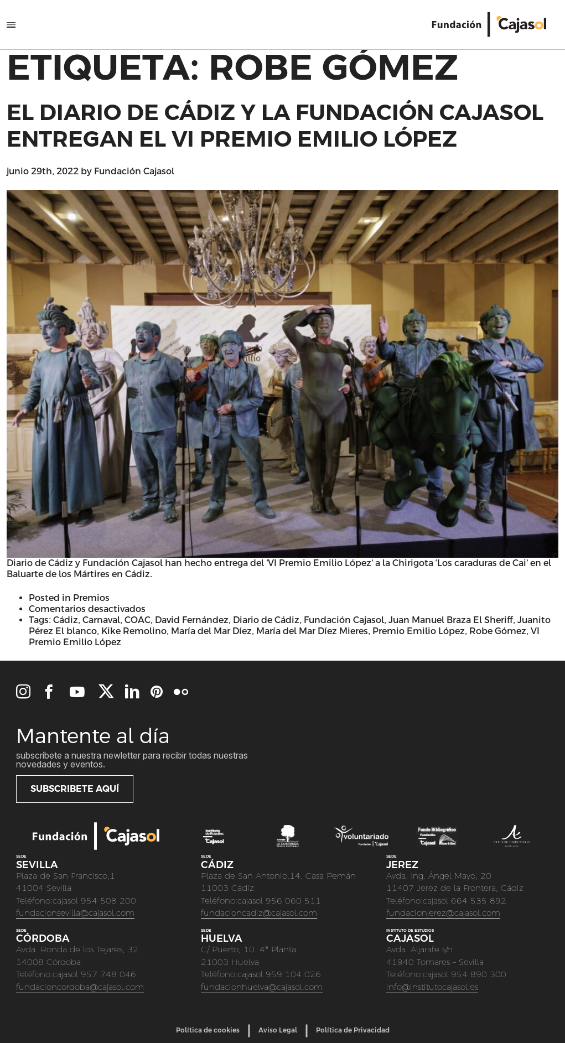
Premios (91, 598)
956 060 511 (293, 900)
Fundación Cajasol (134, 171)
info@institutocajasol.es (432, 987)
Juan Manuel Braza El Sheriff (450, 620)
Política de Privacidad (353, 1030)
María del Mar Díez (211, 631)
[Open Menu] (11, 25)
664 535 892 (478, 900)
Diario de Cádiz (266, 620)
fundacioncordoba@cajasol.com (80, 987)
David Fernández (192, 620)
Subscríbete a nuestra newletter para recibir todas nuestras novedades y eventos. (132, 760)
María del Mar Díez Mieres (312, 631)
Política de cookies (208, 1030)
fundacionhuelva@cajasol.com (262, 987)
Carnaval (101, 620)
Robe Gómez (497, 631)
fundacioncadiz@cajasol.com (259, 912)
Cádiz (65, 620)
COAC (138, 620)
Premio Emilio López (418, 631)
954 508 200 (108, 900)
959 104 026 (293, 974)
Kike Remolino (134, 631)
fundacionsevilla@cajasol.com (75, 912)
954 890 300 (478, 974)
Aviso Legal (277, 1030)
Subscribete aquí (74, 788)
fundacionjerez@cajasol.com (443, 912)
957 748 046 (108, 974)
